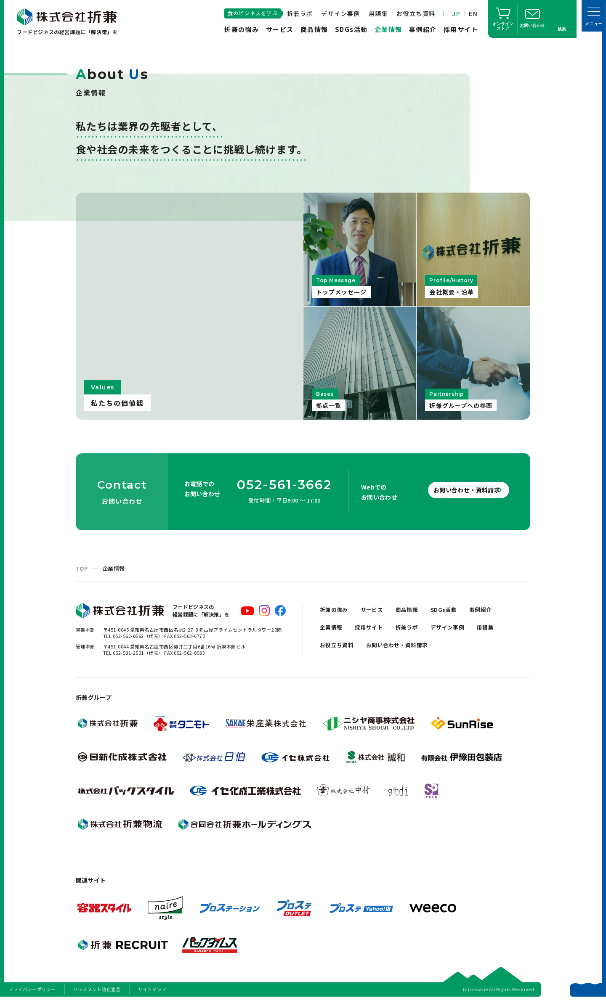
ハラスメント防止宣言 (97, 989)
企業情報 (388, 29)
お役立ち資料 (415, 13)
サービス (280, 29)
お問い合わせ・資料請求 (454, 490)
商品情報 (314, 29)
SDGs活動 (351, 29)
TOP (82, 568)
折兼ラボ (300, 13)
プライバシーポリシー (32, 989)
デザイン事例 (340, 13)
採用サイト (461, 29)
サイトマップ (152, 989)
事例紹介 (423, 29)
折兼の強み (241, 29)
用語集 (378, 13)
